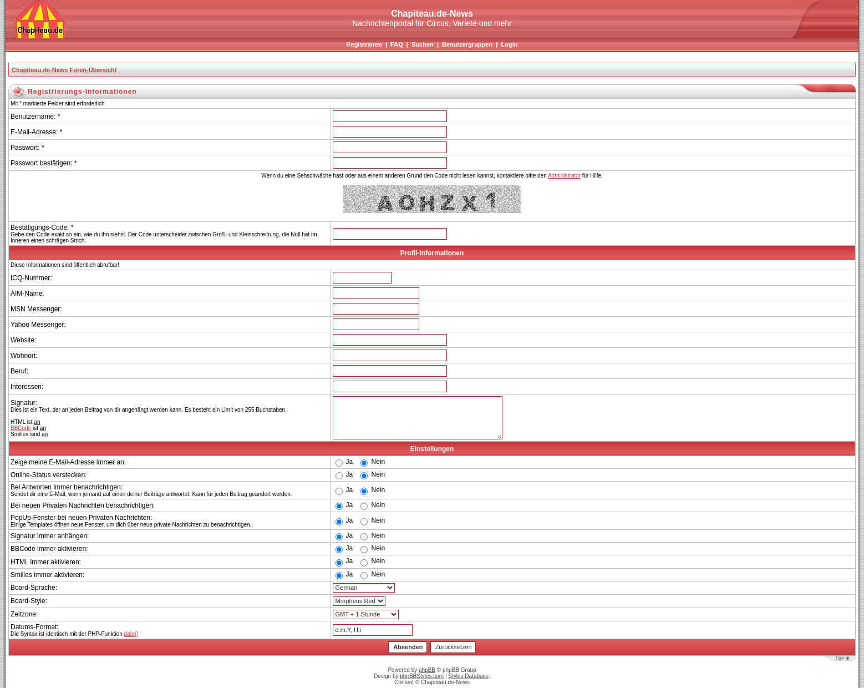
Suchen (422, 44)
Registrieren (364, 44)
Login (509, 44)
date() (131, 634)
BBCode (21, 428)
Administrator (564, 176)
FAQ (396, 44)
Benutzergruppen (467, 44)
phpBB (427, 670)
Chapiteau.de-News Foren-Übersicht (64, 70)
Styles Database (468, 676)
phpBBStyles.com (422, 676)
